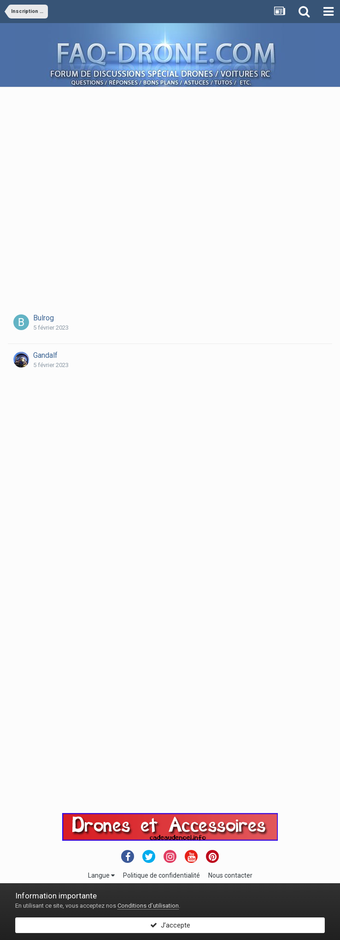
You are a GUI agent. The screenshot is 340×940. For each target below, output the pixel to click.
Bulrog (43, 317)
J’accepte (170, 925)
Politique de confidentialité (161, 875)
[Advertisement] (101, 188)
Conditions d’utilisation (148, 905)
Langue (101, 875)
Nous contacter (230, 875)
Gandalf (45, 355)
